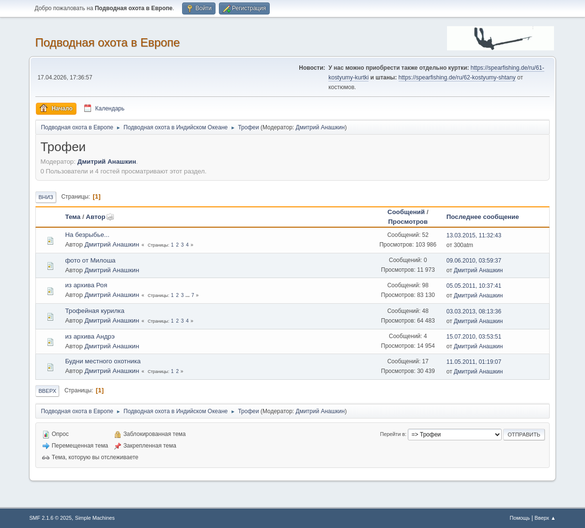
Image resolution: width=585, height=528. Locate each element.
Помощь (519, 518)
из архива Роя (86, 285)
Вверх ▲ (545, 518)
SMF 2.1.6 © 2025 (50, 518)
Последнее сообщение (482, 216)
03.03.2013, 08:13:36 (473, 311)
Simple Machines (95, 518)
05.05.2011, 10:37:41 (473, 285)
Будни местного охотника (102, 361)
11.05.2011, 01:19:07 (473, 361)
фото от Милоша (90, 260)
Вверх (47, 391)
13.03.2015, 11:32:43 (473, 235)
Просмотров (408, 221)
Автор (100, 216)
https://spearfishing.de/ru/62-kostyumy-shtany (457, 77)
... (188, 295)
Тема (72, 216)
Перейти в (392, 434)
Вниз (45, 197)
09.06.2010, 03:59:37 (473, 260)
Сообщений (406, 212)
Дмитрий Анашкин (320, 127)
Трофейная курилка (94, 310)
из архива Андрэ (89, 336)
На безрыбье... (87, 234)
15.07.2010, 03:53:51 (473, 336)
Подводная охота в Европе (107, 42)
